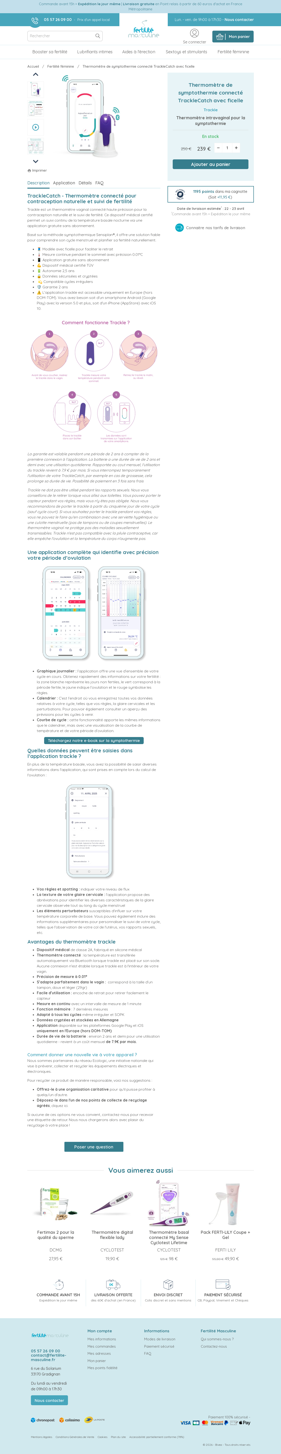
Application (64, 183)
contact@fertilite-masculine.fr (48, 1357)
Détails (85, 183)
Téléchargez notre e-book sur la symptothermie (94, 740)
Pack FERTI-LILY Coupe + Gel (225, 1235)
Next (35, 161)
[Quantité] (227, 148)
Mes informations (102, 1339)
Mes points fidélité (102, 1368)
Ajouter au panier (211, 164)
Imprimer (37, 170)
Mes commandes (102, 1346)
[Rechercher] (65, 36)
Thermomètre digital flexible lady (112, 1235)
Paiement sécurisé (159, 1346)
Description (38, 183)
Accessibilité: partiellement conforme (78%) (156, 1437)
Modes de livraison (159, 1339)
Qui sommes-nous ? (217, 1339)
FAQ (99, 183)
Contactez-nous (214, 1346)
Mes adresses (99, 1353)
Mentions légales (41, 1437)
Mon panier (97, 1361)
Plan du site (118, 1437)
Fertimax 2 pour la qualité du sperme (55, 1235)
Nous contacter (239, 19)
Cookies (102, 1437)
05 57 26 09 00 (58, 19)
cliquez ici (59, 1105)
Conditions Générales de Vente (75, 1437)
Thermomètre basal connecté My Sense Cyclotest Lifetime (169, 1237)
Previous (36, 74)
